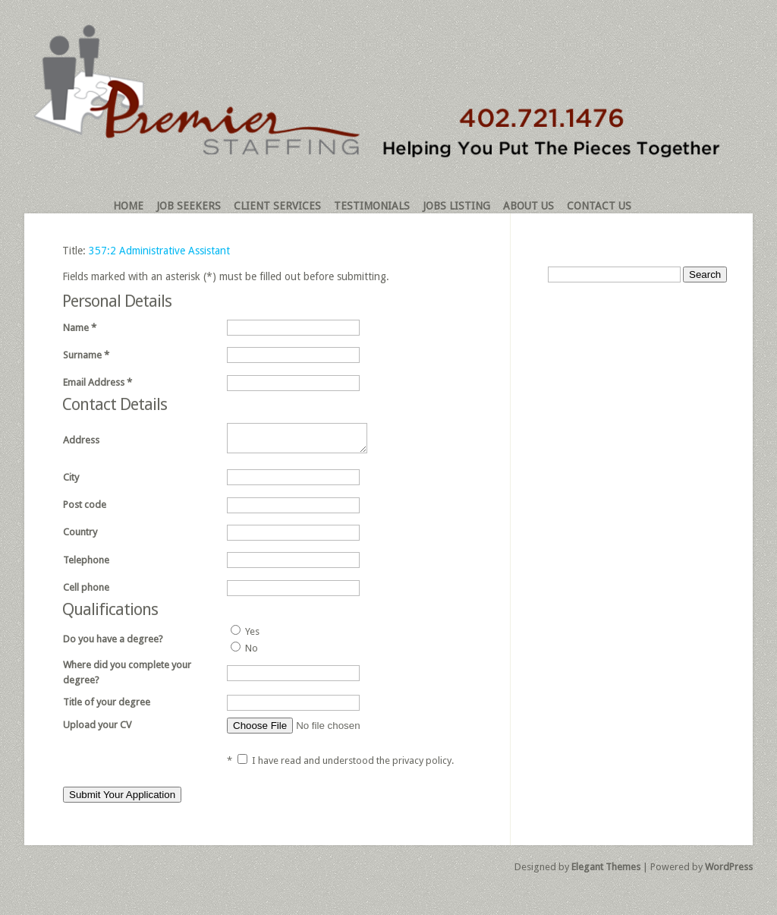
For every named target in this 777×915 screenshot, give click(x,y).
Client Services (277, 206)
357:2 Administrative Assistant (159, 251)
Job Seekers (188, 206)
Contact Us (599, 206)
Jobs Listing (456, 206)
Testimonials (372, 206)
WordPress (729, 871)
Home (128, 206)
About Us (528, 206)
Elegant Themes (605, 871)
